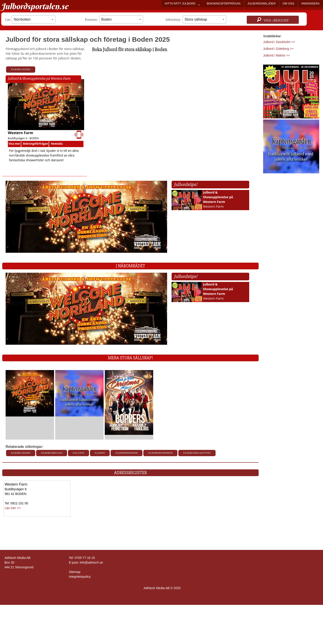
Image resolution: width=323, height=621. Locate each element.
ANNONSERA (310, 3)
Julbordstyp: (196, 19)
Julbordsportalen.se (34, 6)
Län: (30, 19)
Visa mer (14, 144)
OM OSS (288, 3)
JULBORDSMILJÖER (261, 3)
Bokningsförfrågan (35, 144)
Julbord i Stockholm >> (279, 42)
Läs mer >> (13, 508)
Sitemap (74, 572)
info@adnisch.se (91, 562)
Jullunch (78, 453)
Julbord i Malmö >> (276, 55)
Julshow (100, 453)
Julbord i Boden (21, 69)
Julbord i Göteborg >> (278, 48)
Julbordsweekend (126, 453)
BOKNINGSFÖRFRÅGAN (223, 3)
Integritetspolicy (80, 576)
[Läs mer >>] (291, 90)
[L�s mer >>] (30, 393)
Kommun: (114, 19)
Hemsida (57, 144)
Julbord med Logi (51, 453)
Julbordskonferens (160, 453)
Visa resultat (273, 20)
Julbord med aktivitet (197, 453)
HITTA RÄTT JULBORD (180, 3)
